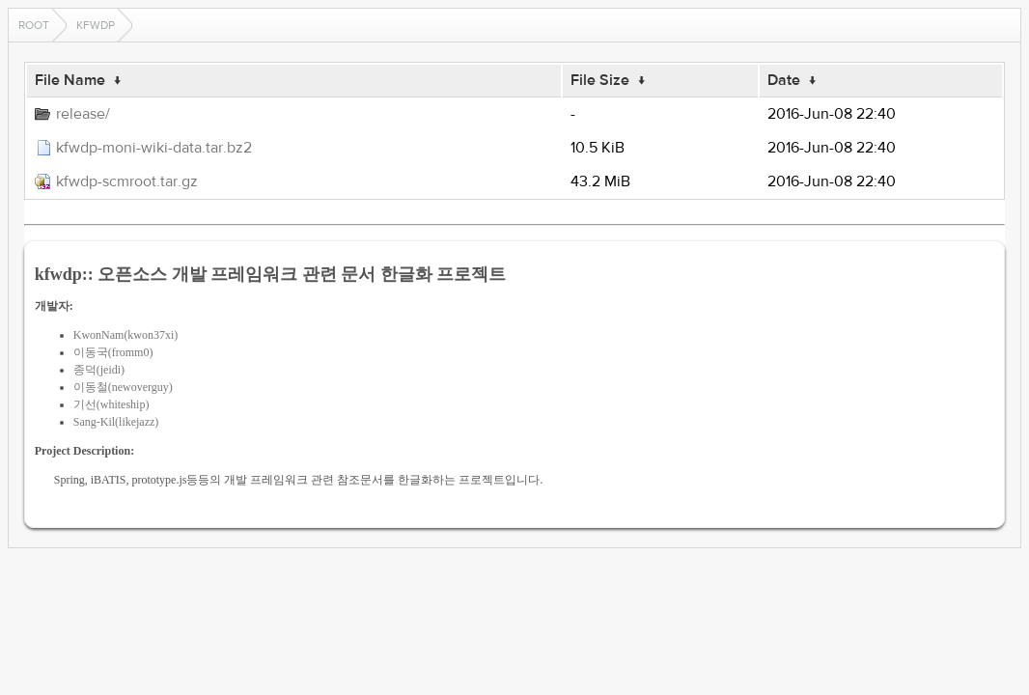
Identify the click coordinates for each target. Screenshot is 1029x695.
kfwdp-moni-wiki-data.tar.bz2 (154, 147)
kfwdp (95, 25)
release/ (83, 114)
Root (33, 25)
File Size (599, 80)
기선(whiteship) (111, 404)
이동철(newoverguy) (123, 387)
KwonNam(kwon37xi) (126, 335)
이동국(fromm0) (113, 352)
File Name (70, 80)
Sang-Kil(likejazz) (116, 422)
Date (783, 80)
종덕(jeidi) (99, 369)
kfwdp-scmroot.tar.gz (127, 181)
